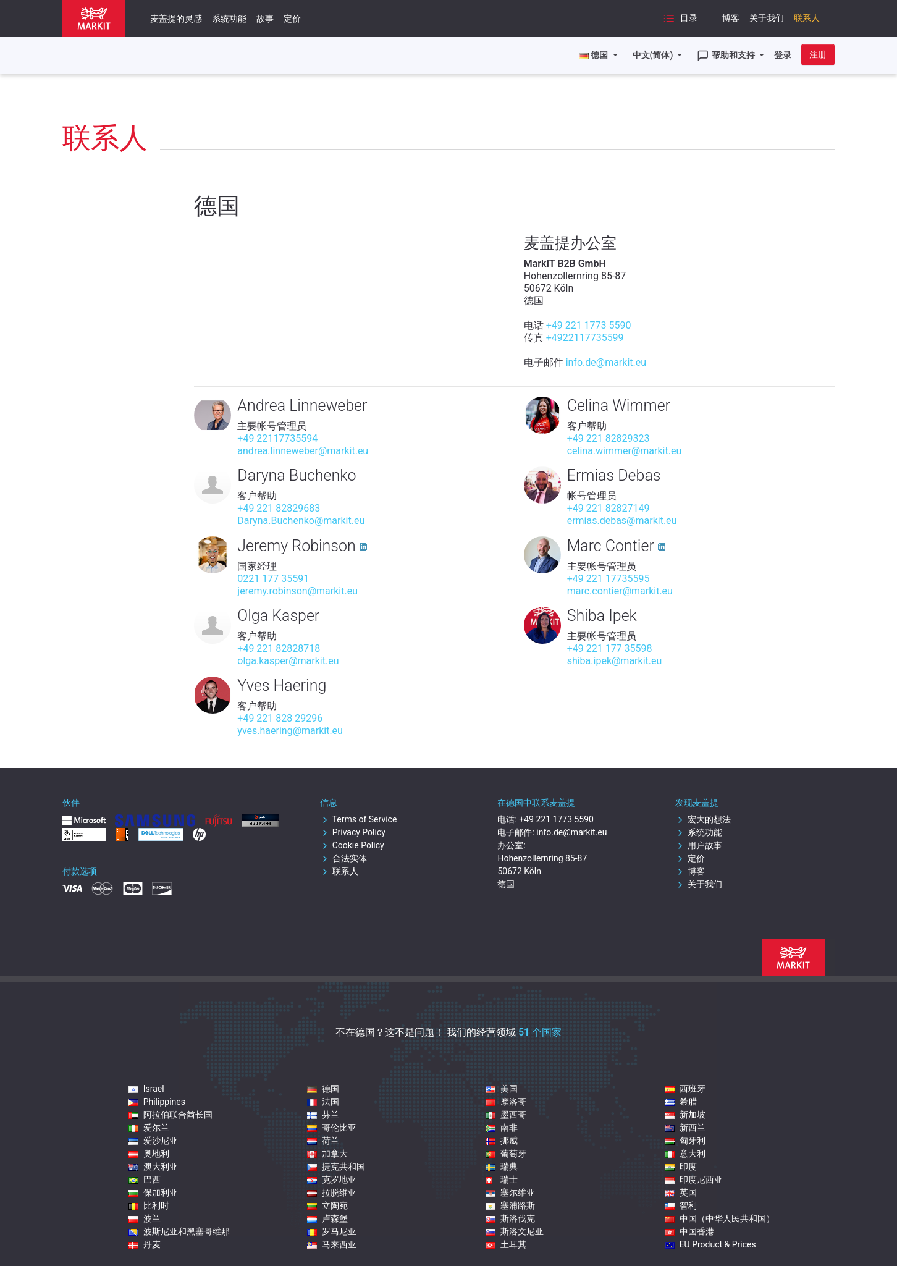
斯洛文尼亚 (515, 1231)
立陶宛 (327, 1205)
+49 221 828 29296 (279, 718)
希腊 (681, 1102)
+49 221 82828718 (278, 648)
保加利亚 (153, 1192)
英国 (681, 1192)
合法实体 (343, 858)
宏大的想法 (703, 819)
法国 (323, 1102)
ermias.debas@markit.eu (622, 520)
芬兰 (323, 1115)
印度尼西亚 (694, 1179)
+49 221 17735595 (608, 578)
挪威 (502, 1141)
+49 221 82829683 (278, 508)
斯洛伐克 (510, 1218)
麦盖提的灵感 (176, 18)
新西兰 (685, 1128)
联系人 (807, 18)
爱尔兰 (148, 1128)
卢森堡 (327, 1218)
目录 (680, 18)
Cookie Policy (352, 845)
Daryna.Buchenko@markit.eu (300, 520)
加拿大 (327, 1153)
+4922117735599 (585, 338)
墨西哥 (506, 1115)
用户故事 (698, 845)
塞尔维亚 (510, 1192)
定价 (292, 18)
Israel (146, 1089)
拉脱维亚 (331, 1192)
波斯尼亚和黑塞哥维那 (179, 1231)
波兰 (144, 1218)
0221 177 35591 (273, 578)
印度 (681, 1166)
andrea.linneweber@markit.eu (302, 451)
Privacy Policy (352, 832)
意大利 (685, 1153)
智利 (681, 1205)
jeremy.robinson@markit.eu (297, 591)
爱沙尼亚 (153, 1141)
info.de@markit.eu (606, 362)
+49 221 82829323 (608, 438)
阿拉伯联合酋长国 (170, 1115)
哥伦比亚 (331, 1128)
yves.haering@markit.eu (290, 730)
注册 (818, 54)
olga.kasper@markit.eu (288, 661)
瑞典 (502, 1166)
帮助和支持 (727, 55)
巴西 (144, 1179)
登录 (782, 55)
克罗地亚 (331, 1179)
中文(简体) (654, 55)
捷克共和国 (336, 1166)
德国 (323, 1089)
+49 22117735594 (277, 438)
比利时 (148, 1205)
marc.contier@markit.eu (620, 591)
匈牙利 (685, 1141)
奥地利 (148, 1153)
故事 (265, 18)
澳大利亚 (153, 1166)
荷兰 (323, 1141)
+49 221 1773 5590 (588, 325)
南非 (502, 1128)
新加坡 (685, 1115)
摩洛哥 (506, 1102)
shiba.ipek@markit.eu (614, 661)
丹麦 (144, 1244)
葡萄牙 (506, 1153)
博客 (730, 18)
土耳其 (506, 1244)
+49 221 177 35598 (609, 648)
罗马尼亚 (331, 1231)
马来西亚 (331, 1244)
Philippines (156, 1102)
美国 (502, 1089)
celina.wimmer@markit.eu (624, 451)
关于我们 (766, 18)
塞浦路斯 (510, 1205)
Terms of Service (358, 819)
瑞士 (502, 1179)
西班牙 (685, 1089)
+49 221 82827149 (608, 508)
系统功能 (229, 18)
